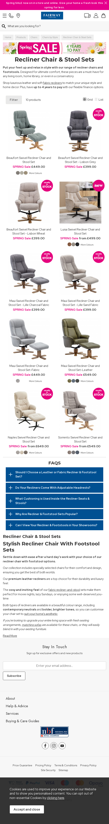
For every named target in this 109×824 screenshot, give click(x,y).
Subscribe (14, 676)
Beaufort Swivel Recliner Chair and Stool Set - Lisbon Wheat (29, 231)
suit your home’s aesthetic (41, 614)
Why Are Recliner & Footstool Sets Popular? (46, 514)
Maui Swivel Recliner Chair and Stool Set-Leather (80, 368)
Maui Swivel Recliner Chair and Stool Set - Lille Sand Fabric (80, 303)
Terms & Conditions (65, 765)
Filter (14, 100)
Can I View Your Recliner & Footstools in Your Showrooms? (56, 525)
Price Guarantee (22, 765)
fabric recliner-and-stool (64, 590)
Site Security (48, 770)
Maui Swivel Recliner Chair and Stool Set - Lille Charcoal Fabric (28, 303)
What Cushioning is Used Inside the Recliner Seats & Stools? (52, 501)
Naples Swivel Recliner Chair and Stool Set (29, 439)
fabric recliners (52, 83)
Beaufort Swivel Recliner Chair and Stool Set (29, 160)
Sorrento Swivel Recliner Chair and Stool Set (80, 439)
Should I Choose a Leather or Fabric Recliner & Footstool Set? (55, 474)
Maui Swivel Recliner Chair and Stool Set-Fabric (28, 368)
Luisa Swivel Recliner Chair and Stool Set (80, 231)
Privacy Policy (88, 765)
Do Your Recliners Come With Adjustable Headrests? (52, 488)
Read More (10, 636)
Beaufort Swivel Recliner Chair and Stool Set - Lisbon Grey (80, 160)
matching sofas (31, 625)
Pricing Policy (43, 765)
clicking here (55, 798)
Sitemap (63, 770)
